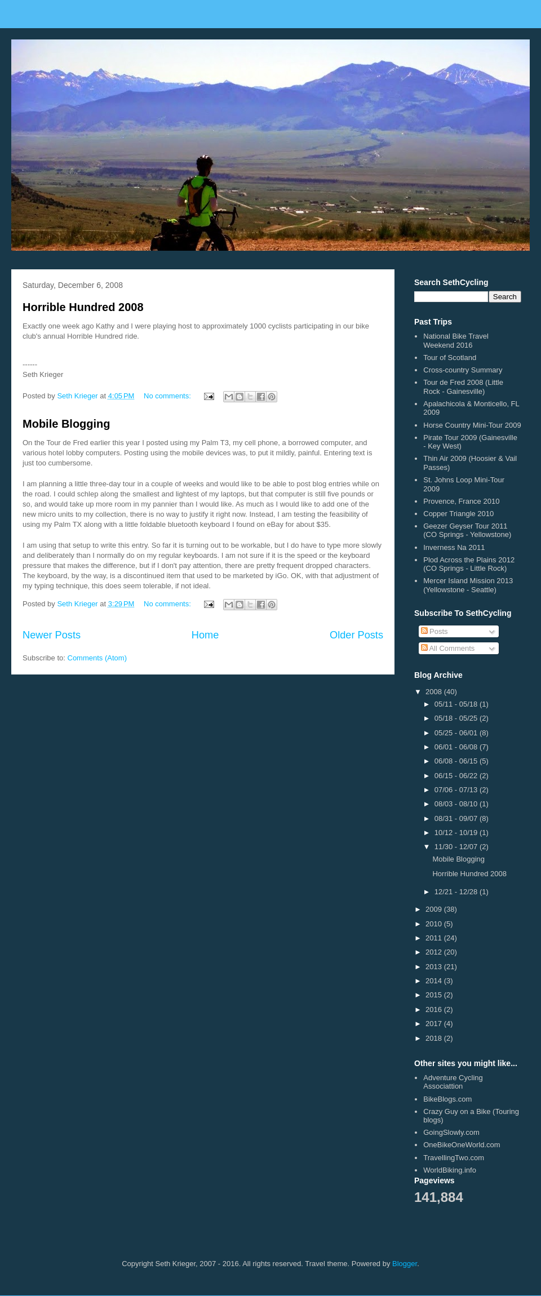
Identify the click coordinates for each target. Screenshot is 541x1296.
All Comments (448, 648)
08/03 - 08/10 (457, 804)
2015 (434, 995)
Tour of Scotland (449, 357)
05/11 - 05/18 (457, 704)
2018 (434, 1038)
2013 (434, 966)
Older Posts (356, 635)
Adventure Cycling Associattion (453, 1082)
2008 (434, 691)
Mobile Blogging (66, 424)
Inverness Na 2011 (454, 547)
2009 (434, 909)
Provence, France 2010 (461, 501)
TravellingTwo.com (453, 1157)
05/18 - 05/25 (457, 718)
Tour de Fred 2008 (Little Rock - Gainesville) (463, 387)
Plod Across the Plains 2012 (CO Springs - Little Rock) (469, 564)
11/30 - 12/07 (457, 846)
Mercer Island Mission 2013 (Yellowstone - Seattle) (468, 585)
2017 (434, 1023)
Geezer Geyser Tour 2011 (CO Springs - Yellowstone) (467, 530)
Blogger (404, 1263)
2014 (434, 981)
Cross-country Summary (462, 370)
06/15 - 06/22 (457, 775)
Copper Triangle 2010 (458, 513)
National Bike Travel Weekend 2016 (456, 340)
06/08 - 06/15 (457, 761)
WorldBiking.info (449, 1170)
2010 (434, 924)
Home (205, 635)
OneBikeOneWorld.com (461, 1144)
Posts (434, 631)
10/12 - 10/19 (457, 832)
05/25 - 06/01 (457, 733)
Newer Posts (52, 635)
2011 (434, 938)
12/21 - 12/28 (457, 891)
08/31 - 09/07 (457, 818)
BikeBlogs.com (447, 1099)
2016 (434, 1009)
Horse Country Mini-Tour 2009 (472, 425)
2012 (434, 952)
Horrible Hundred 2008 (83, 307)
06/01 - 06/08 (457, 747)
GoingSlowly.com (451, 1132)
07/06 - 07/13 (457, 789)
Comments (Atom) (97, 658)
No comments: (168, 396)
